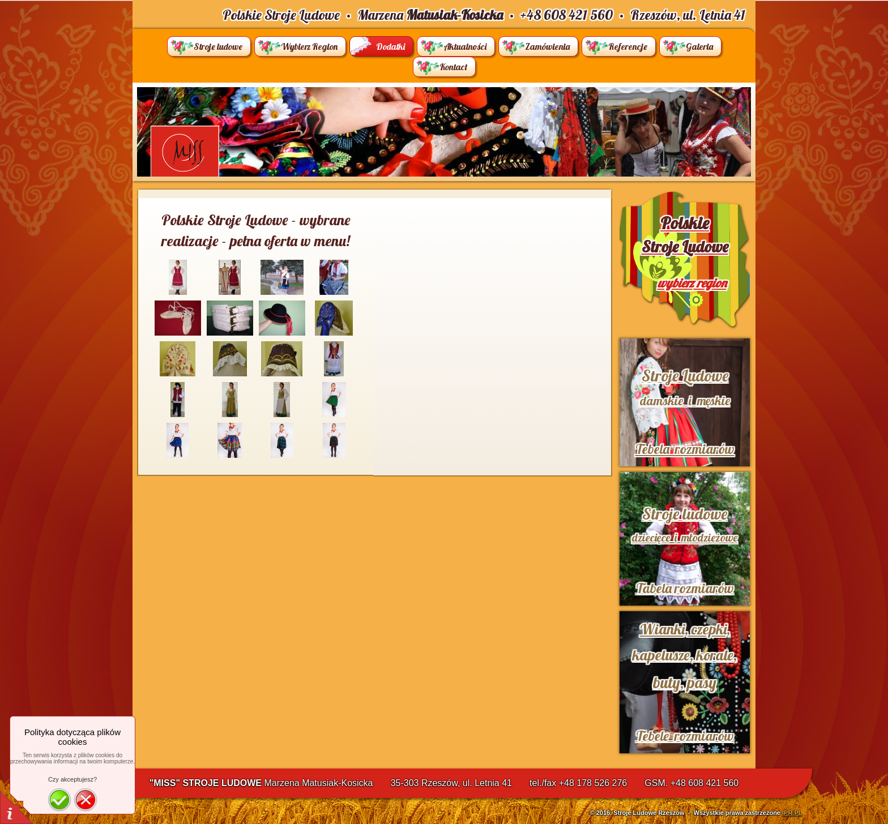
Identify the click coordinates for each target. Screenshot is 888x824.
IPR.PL (792, 812)
